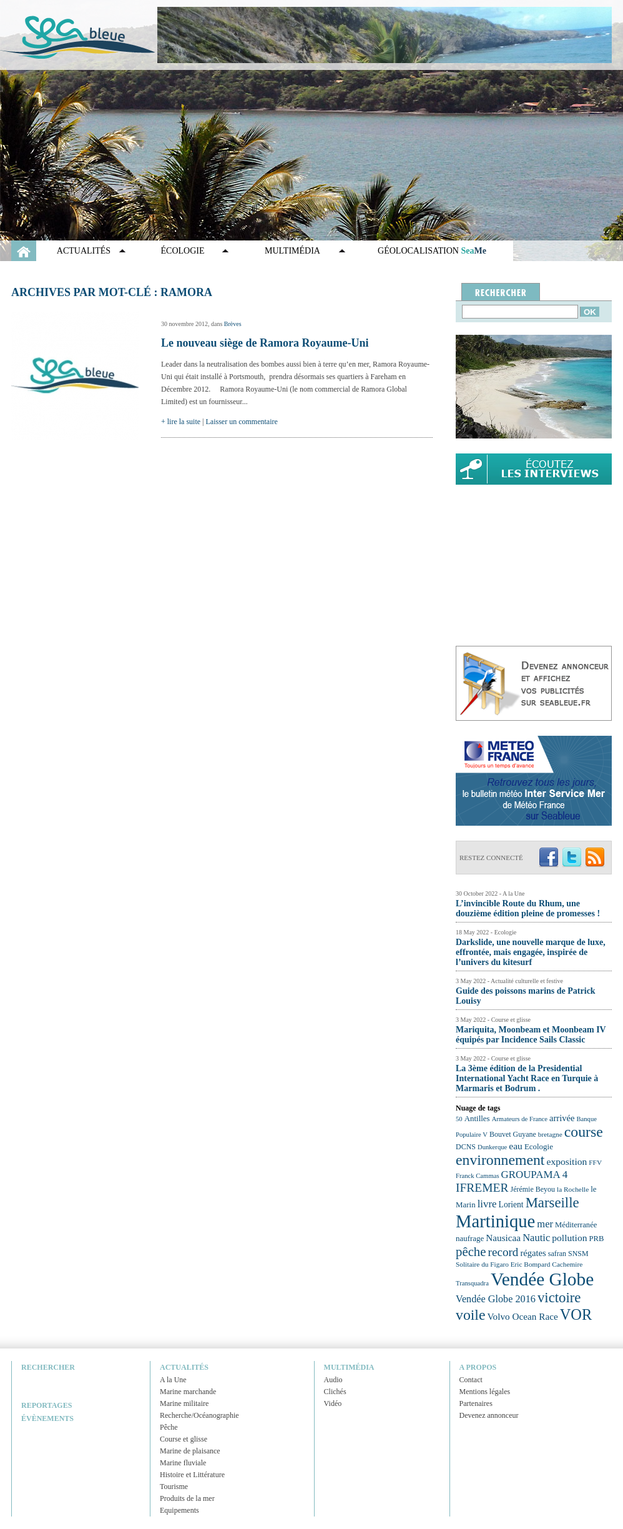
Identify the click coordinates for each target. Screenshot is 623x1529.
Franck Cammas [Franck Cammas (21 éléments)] (477, 1175)
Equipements (179, 1510)
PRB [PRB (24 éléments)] (596, 1238)
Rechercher (48, 1367)
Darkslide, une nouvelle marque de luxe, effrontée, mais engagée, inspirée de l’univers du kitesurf (531, 952)
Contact (471, 1379)
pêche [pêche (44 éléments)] (471, 1251)
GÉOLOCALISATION (432, 250)
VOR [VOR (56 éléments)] (576, 1314)
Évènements (47, 1418)
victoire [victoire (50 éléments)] (559, 1297)
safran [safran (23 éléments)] (557, 1253)
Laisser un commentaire (242, 421)
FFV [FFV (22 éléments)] (595, 1162)
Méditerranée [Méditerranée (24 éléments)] (576, 1224)
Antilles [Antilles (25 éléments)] (477, 1118)
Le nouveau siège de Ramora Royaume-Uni (264, 343)
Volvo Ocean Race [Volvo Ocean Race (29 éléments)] (523, 1316)
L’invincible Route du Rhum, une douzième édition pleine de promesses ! (528, 908)
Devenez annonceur (489, 1415)
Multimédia (292, 250)
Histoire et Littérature (192, 1474)
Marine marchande (188, 1391)
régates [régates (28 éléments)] (533, 1253)
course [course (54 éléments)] (583, 1132)
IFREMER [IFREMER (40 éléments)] (482, 1187)
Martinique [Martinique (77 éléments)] (495, 1221)
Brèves (233, 323)
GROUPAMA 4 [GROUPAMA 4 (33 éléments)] (534, 1174)
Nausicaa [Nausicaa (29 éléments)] (503, 1237)
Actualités (83, 250)
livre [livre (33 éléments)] (487, 1204)
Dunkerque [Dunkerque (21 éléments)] (492, 1147)
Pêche (169, 1427)
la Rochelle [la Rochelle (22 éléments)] (573, 1189)
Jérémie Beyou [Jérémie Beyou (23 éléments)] (533, 1189)
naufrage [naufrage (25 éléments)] (470, 1238)
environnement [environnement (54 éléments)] (500, 1160)
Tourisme (174, 1486)
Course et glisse (183, 1439)
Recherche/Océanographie (199, 1415)
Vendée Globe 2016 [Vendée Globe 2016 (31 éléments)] (496, 1299)
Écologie (183, 250)
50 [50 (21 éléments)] (459, 1119)
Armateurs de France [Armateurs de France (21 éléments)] (519, 1119)
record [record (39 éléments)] (503, 1252)
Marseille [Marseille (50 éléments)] (552, 1202)
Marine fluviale (183, 1462)
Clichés (335, 1391)
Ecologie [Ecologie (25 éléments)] (538, 1146)
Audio (333, 1379)
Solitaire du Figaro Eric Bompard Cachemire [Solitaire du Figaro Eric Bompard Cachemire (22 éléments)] (519, 1264)
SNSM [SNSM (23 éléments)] (578, 1253)
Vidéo (333, 1403)
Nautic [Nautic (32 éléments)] (536, 1238)
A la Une (173, 1379)
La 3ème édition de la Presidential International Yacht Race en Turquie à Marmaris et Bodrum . (527, 1078)
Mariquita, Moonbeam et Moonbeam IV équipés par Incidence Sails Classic (531, 1034)
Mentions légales (485, 1391)
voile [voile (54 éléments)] (471, 1315)
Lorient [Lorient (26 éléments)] (511, 1204)
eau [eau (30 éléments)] (515, 1146)
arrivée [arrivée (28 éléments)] (561, 1118)
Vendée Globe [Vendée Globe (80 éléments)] (542, 1279)
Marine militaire (184, 1403)
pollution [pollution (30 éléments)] (569, 1237)
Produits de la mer (187, 1498)
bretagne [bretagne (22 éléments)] (550, 1134)
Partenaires (476, 1403)
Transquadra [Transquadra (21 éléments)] (472, 1283)
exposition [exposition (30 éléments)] (566, 1161)
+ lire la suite (180, 421)
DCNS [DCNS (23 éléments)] (466, 1146)
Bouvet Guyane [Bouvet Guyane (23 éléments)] (512, 1134)
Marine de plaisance (190, 1451)
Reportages (46, 1405)
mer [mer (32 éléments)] (545, 1224)
